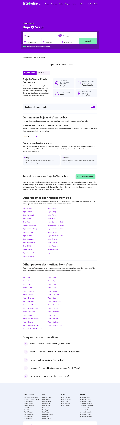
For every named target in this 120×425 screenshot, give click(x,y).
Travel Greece (28, 403)
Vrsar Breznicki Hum (55, 301)
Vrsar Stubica (28, 322)
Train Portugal (65, 397)
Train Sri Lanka (66, 399)
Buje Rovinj (52, 218)
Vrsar (84, 85)
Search (88, 41)
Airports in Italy (84, 408)
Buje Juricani (27, 249)
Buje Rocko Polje (29, 242)
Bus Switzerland (47, 414)
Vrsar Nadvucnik (54, 322)
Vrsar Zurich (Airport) (31, 319)
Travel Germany (29, 406)
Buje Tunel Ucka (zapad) (56, 225)
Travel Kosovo (28, 418)
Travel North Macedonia (31, 399)
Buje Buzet (27, 218)
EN (82, 4)
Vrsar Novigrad (28, 291)
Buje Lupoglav (28, 239)
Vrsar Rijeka (27, 288)
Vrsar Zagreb (53, 281)
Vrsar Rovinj (27, 281)
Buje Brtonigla (53, 239)
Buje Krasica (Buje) (30, 229)
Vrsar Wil (51, 315)
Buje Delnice (52, 242)
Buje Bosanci (53, 253)
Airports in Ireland (85, 401)
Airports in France (85, 399)
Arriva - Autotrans (36, 137)
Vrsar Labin (52, 288)
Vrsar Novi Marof (29, 305)
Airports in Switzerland (87, 406)
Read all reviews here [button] (85, 177)
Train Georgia (65, 403)
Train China (64, 401)
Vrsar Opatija (28, 295)
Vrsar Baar (52, 298)
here (40, 163)
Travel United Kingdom (31, 397)
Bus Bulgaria (46, 399)
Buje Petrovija (53, 246)
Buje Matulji (27, 236)
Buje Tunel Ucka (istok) (56, 236)
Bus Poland (45, 412)
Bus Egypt (45, 410)
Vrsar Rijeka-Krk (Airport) (32, 329)
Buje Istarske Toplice (55, 229)
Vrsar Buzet (52, 291)
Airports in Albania (86, 412)
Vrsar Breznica (28, 298)
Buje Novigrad (28, 215)
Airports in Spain (85, 397)
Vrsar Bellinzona (29, 312)
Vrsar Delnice (53, 308)
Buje (61, 86)
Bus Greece (46, 406)
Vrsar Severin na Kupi (31, 325)
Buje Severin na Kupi (55, 222)
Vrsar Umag (27, 284)
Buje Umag (52, 212)
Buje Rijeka (52, 208)
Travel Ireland (28, 416)
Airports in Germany (86, 410)
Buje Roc (26, 222)
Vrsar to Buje (43, 73)
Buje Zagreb (27, 208)
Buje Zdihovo (53, 249)
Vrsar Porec (52, 277)
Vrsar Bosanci (53, 319)
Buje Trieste (27, 212)
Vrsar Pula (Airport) (55, 325)
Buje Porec (52, 215)
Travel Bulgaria (28, 401)
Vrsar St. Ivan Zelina (55, 305)
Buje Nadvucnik (28, 256)
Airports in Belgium (86, 416)
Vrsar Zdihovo (28, 315)
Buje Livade (52, 232)
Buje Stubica (27, 246)
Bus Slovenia (46, 403)
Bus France (46, 408)
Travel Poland (28, 412)
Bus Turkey (45, 416)
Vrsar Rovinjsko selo (30, 308)
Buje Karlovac (28, 232)
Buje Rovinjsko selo (30, 225)
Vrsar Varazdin (28, 301)
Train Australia (65, 406)
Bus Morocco (46, 397)
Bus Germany (46, 401)
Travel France (28, 410)
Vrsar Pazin (52, 284)
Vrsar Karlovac (53, 295)
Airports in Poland (85, 414)
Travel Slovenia (29, 414)
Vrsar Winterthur (54, 312)
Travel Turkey (28, 408)
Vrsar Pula (27, 277)
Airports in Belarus (86, 403)
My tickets (92, 4)
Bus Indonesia (46, 418)
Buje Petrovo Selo (29, 253)
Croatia (67, 86)
